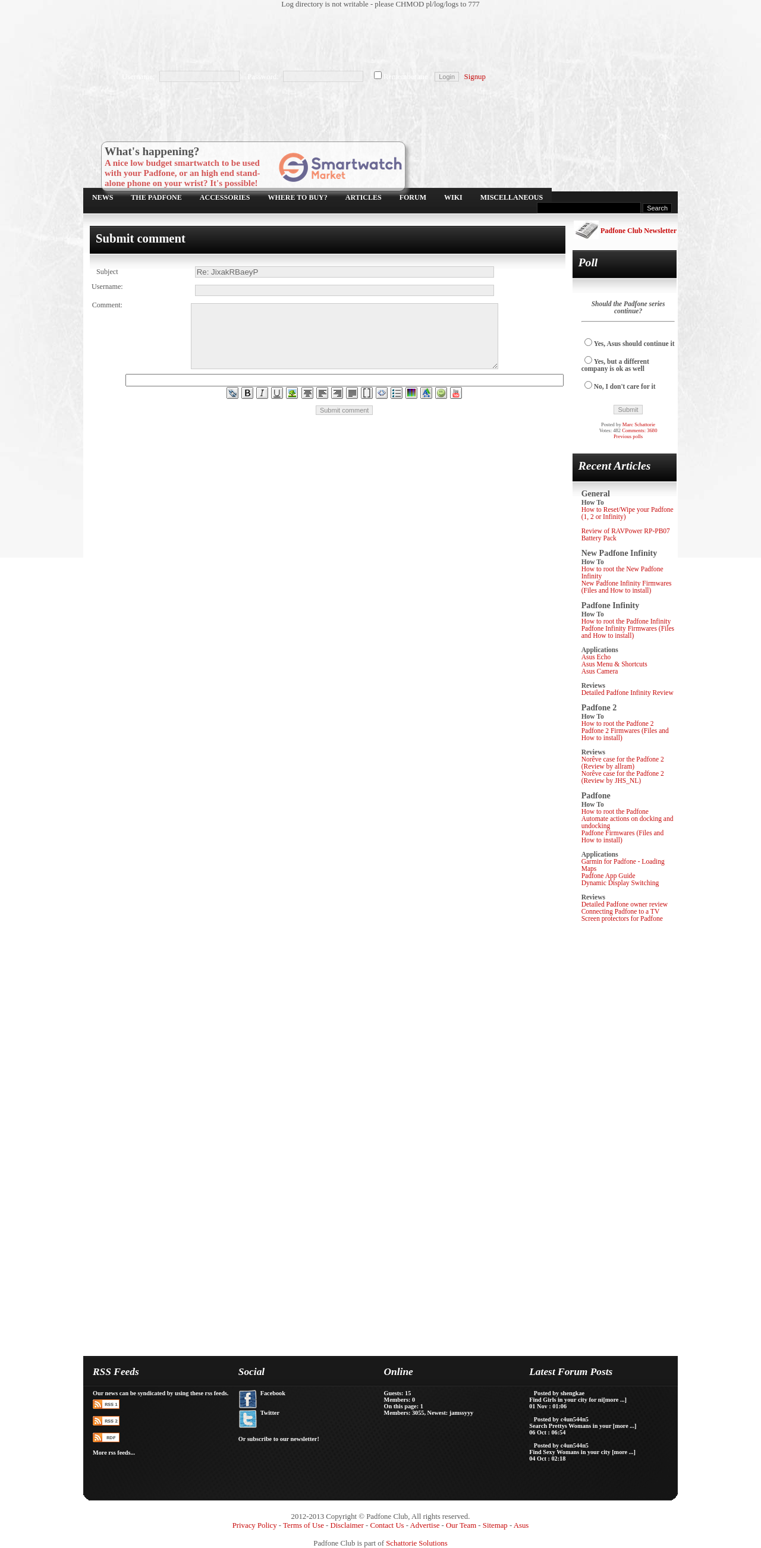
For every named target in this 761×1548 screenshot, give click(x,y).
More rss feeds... (114, 1452)
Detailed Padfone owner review (624, 904)
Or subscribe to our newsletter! (278, 1439)
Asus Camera (599, 671)
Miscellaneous (511, 197)
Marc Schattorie (638, 424)
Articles (363, 197)
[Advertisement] (374, 38)
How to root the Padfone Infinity (626, 621)
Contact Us (387, 1525)
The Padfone (156, 197)
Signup (475, 77)
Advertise (425, 1525)
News (102, 197)
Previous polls (628, 436)
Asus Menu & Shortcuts (614, 664)
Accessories (225, 197)
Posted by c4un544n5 (561, 1419)
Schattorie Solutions (416, 1543)
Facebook (272, 1393)
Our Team (461, 1525)
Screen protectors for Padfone (622, 918)
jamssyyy (461, 1412)
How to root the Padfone (615, 811)
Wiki (453, 197)
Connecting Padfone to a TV (620, 911)
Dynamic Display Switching (620, 882)
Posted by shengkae (559, 1393)
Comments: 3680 (639, 430)
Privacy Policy (254, 1525)
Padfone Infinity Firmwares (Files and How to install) (627, 632)
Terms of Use (303, 1525)
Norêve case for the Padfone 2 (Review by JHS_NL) (622, 777)
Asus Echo (596, 656)
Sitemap (495, 1525)
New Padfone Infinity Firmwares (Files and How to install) (626, 587)
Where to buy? (298, 197)
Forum (413, 197)
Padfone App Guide (608, 875)
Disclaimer (347, 1525)
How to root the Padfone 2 (617, 723)
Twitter (269, 1412)
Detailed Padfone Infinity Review (627, 692)
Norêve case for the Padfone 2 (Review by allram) (622, 763)
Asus (521, 1525)
